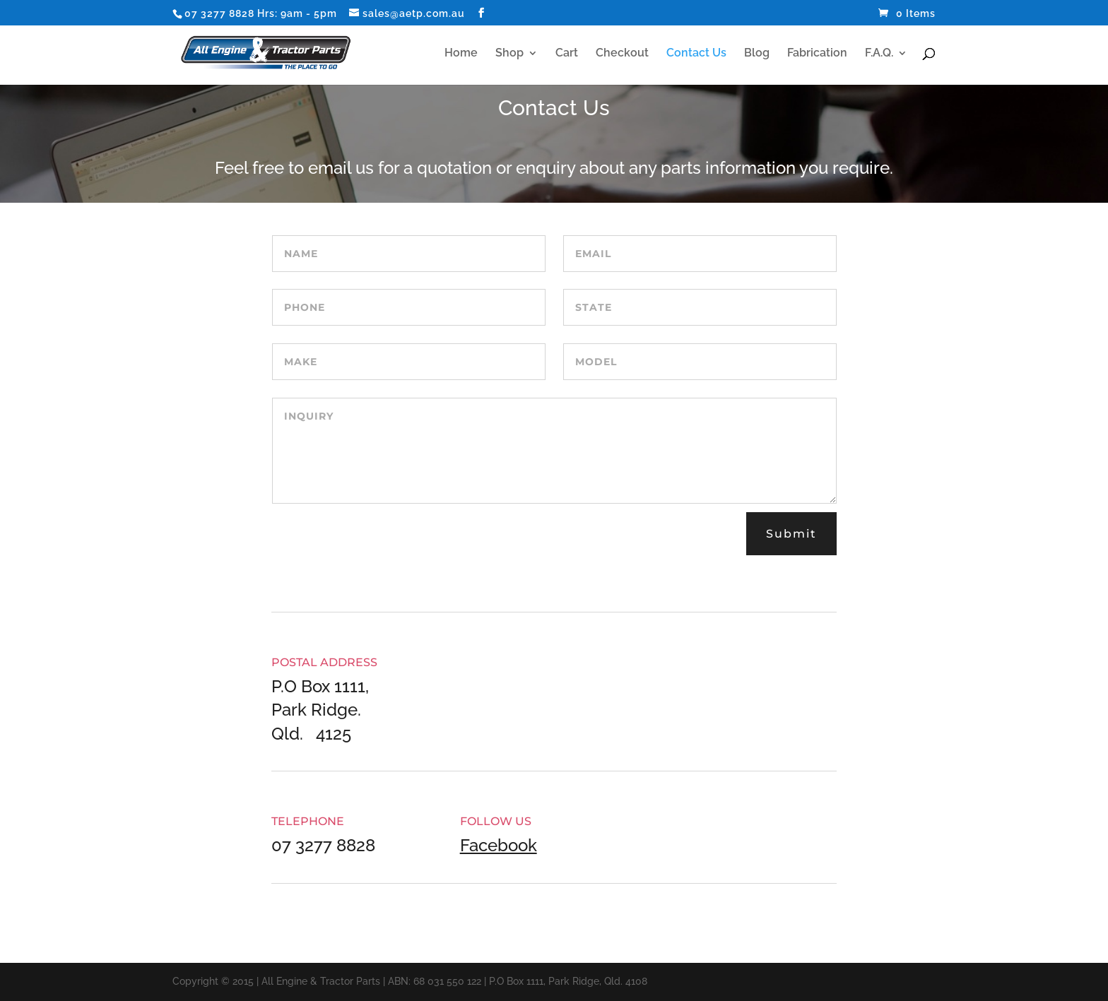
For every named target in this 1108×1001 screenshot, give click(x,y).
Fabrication (817, 53)
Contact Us (696, 53)
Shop (509, 53)
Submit (791, 533)
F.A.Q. (879, 53)
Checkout (622, 53)
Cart (566, 53)
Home (461, 53)
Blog (757, 53)
